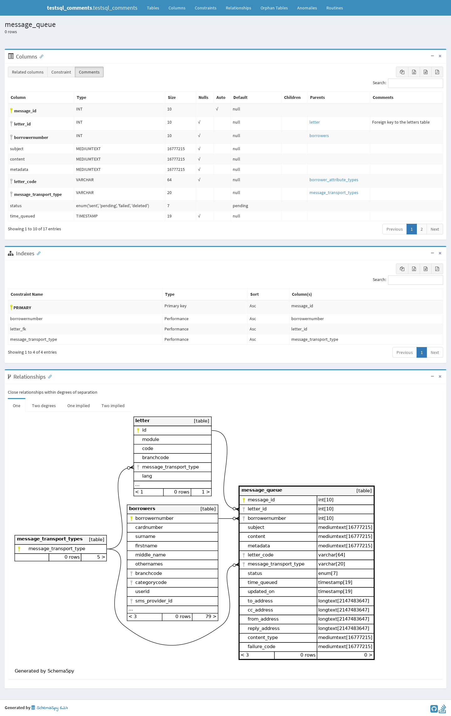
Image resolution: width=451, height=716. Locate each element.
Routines (334, 8)
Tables (155, 7)
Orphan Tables (274, 8)
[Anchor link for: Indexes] (37, 253)
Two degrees (44, 405)
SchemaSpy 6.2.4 (49, 708)
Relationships (238, 8)
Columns (176, 8)
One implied (78, 405)
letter (314, 122)
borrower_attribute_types (333, 179)
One (16, 405)
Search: (408, 83)
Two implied (113, 405)
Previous (394, 229)
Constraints (205, 8)
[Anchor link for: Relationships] (48, 376)
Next (435, 229)
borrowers (319, 135)
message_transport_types (333, 192)
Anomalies (307, 8)
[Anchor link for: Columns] (40, 56)
